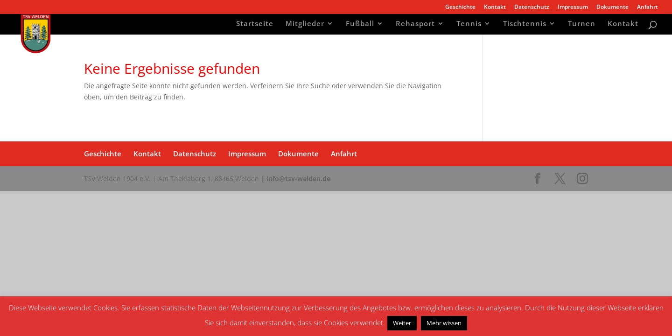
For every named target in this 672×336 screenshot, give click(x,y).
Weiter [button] (402, 323)
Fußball (360, 24)
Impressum (573, 7)
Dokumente (612, 7)
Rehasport (415, 24)
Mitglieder (305, 24)
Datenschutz (531, 7)
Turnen (581, 24)
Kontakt (495, 7)
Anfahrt (647, 7)
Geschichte (460, 7)
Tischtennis (524, 24)
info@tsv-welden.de (298, 178)
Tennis (469, 24)
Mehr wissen (444, 323)
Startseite (254, 24)
